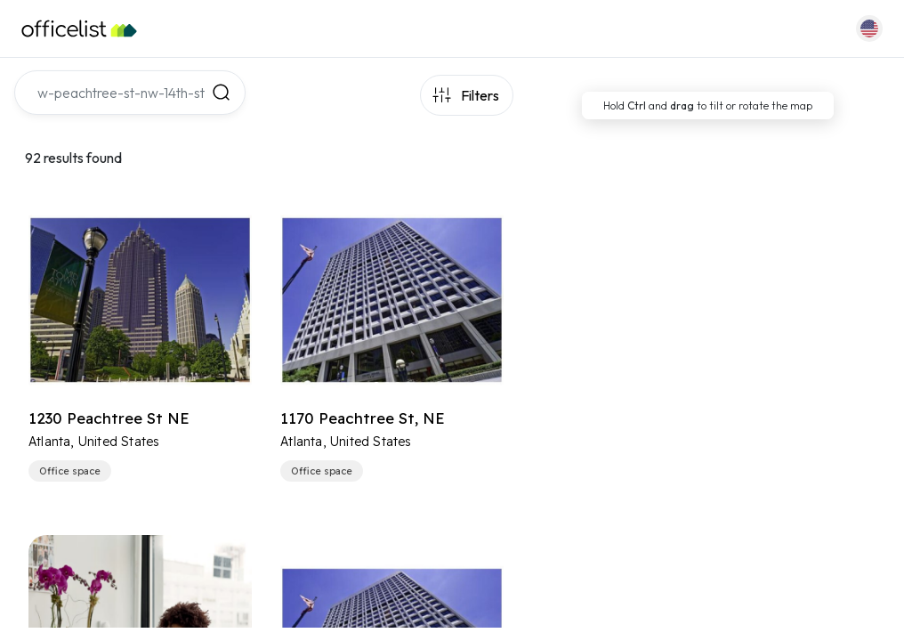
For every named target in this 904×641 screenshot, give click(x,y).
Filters (480, 95)
